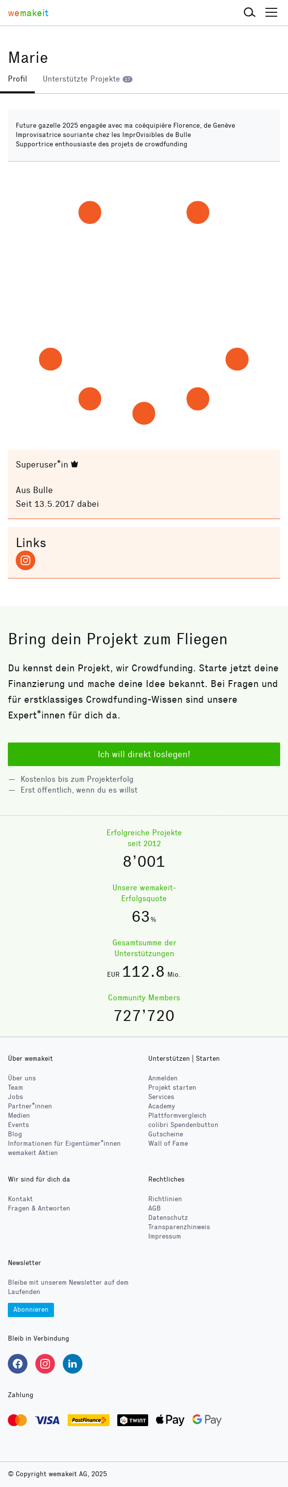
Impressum (164, 1236)
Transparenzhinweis (179, 1227)
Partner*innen (30, 1106)
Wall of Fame (168, 1143)
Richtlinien (165, 1199)
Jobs (15, 1097)
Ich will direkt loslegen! (144, 754)
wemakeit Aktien (33, 1153)
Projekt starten (172, 1087)
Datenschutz (168, 1217)
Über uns (22, 1078)
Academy (161, 1106)
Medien (19, 1115)
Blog (15, 1134)
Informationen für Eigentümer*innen (64, 1143)
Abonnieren (31, 1309)
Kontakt (20, 1199)
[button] (250, 13)
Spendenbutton (183, 1125)
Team (15, 1087)
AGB (154, 1208)
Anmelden (163, 1078)
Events (18, 1125)
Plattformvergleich (177, 1115)
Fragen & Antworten (39, 1208)
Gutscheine (165, 1134)
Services (161, 1097)
